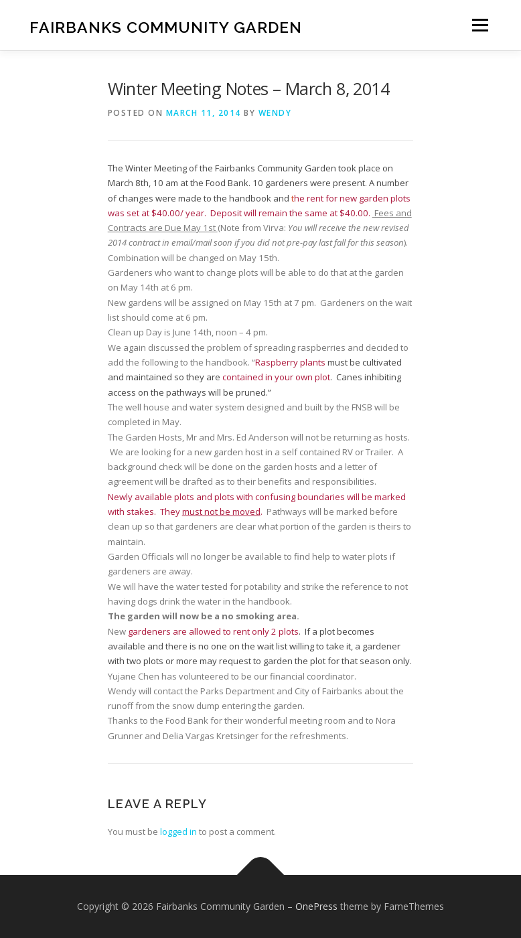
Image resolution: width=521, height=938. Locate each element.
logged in (178, 832)
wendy (275, 113)
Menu (480, 25)
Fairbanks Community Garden (165, 26)
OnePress (316, 906)
